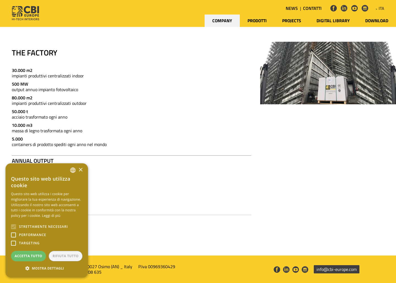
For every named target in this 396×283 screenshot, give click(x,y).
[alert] (47, 220)
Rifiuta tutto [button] (66, 256)
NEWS (292, 8)
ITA (381, 8)
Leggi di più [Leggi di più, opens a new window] (51, 215)
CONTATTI (312, 8)
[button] (46, 268)
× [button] (80, 170)
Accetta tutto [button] (28, 256)
